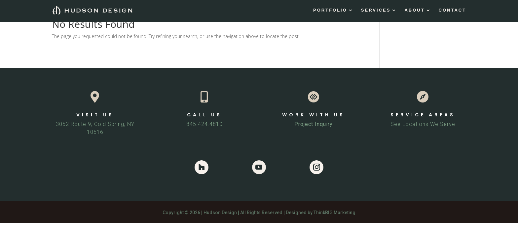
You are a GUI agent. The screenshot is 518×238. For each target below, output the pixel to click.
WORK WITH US (313, 114)
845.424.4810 (204, 124)
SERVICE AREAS (422, 114)
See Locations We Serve (422, 124)
